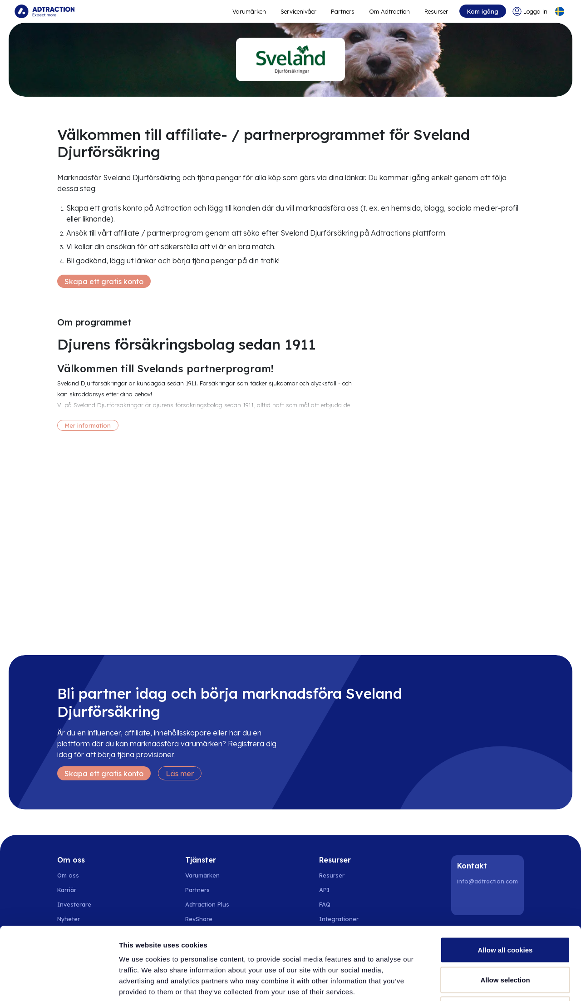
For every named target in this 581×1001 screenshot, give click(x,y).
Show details (476, 983)
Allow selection (505, 912)
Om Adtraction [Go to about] (389, 11)
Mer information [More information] (88, 425)
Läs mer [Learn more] (180, 773)
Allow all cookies (505, 882)
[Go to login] (530, 11)
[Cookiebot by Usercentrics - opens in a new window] (58, 983)
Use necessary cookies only (505, 941)
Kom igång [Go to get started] (482, 11)
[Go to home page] (44, 11)
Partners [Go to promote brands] (343, 11)
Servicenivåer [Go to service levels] (298, 11)
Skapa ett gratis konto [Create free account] (103, 281)
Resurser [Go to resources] (436, 11)
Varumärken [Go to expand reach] (249, 11)
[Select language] (559, 11)
